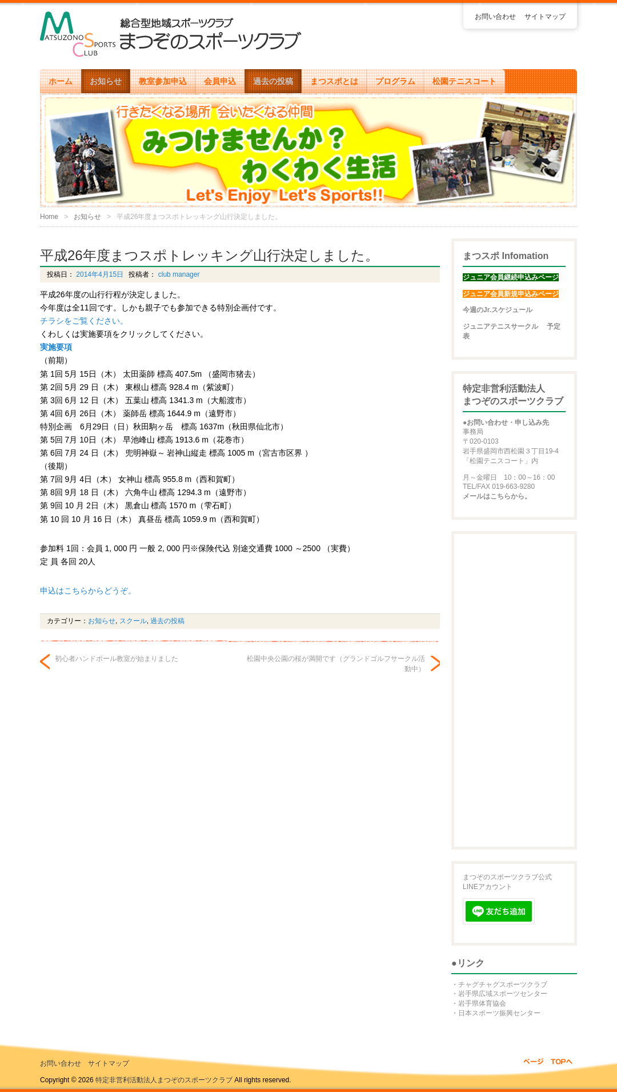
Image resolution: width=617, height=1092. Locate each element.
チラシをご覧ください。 (84, 320)
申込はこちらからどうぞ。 (88, 590)
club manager (177, 274)
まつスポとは (334, 81)
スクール (133, 621)
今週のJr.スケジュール (497, 310)
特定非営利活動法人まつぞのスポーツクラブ (164, 1080)
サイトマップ (545, 17)
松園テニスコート (464, 81)
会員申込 (220, 81)
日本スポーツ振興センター (499, 1013)
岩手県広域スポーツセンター (502, 994)
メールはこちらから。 (497, 496)
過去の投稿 (273, 81)
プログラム (395, 81)
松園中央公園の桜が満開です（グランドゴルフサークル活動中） (336, 664)
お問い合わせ (495, 17)
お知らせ (106, 81)
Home (49, 217)
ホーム (61, 81)
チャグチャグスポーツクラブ (502, 985)
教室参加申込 (163, 81)
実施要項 (56, 347)
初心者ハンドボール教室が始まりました (116, 659)
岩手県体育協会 (482, 1003)
